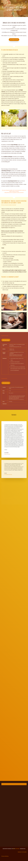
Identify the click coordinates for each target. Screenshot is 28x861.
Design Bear (17, 848)
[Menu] (25, 2)
